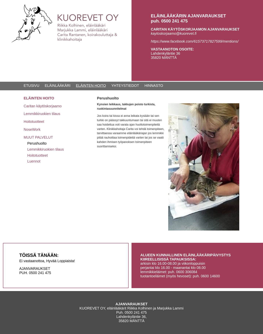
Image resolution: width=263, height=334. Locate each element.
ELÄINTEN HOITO (91, 86)
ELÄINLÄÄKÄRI (57, 86)
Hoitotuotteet (34, 122)
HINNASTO (153, 86)
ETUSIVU (31, 86)
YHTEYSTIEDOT (125, 86)
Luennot (33, 161)
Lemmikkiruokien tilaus (42, 114)
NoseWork (32, 129)
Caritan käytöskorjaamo (43, 106)
